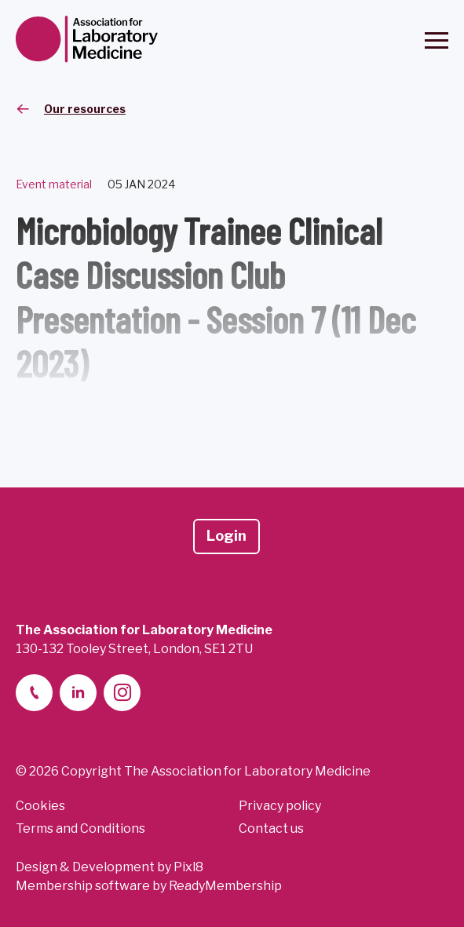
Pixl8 (188, 866)
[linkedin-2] (78, 692)
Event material (54, 184)
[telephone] (34, 692)
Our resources (85, 108)
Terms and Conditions (80, 828)
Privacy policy (280, 805)
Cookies (40, 805)
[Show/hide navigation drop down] (436, 40)
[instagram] (122, 692)
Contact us (271, 828)
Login (226, 535)
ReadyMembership (225, 885)
